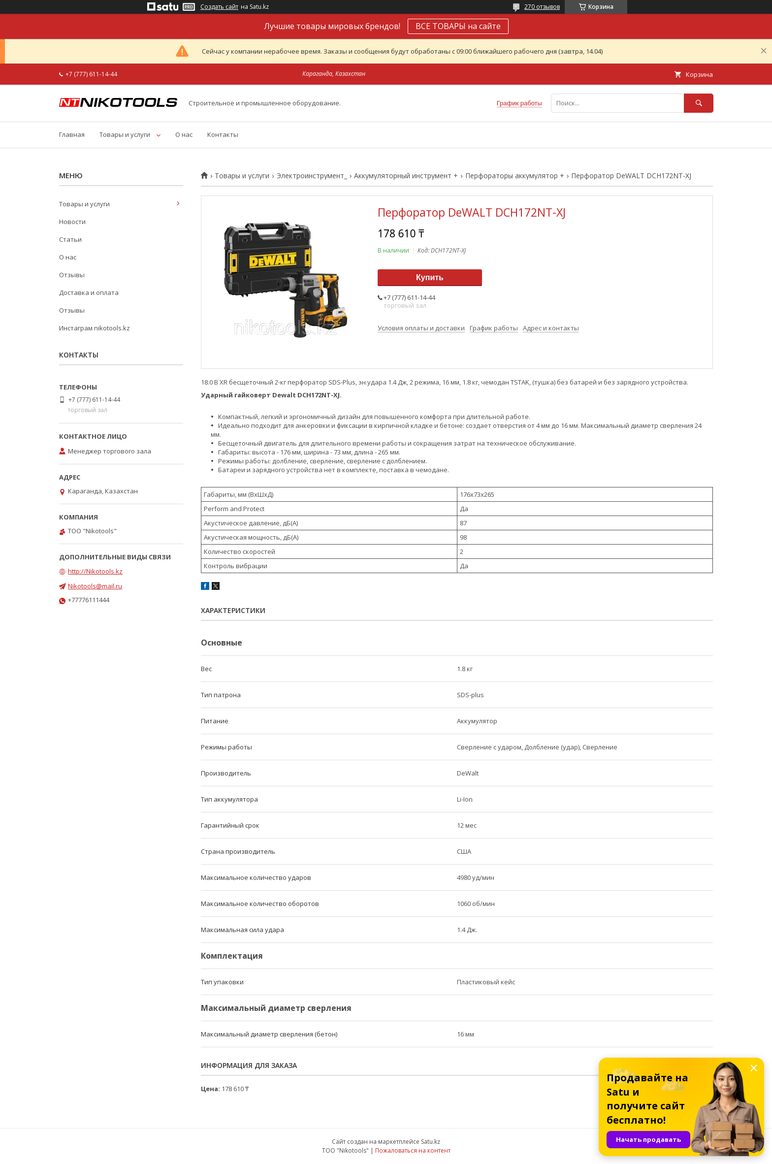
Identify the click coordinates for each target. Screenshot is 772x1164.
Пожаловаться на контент (412, 1150)
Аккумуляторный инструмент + (406, 176)
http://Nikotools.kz (95, 571)
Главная (72, 134)
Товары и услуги (124, 134)
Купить (430, 277)
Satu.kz (430, 1141)
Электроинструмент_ (312, 176)
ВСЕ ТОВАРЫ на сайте (458, 26)
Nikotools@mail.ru (95, 586)
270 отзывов (542, 6)
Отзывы (72, 274)
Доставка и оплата (89, 292)
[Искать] (698, 103)
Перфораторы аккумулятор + (514, 176)
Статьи (70, 239)
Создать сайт (219, 6)
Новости (72, 221)
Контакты (222, 134)
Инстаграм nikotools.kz (94, 327)
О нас (184, 134)
